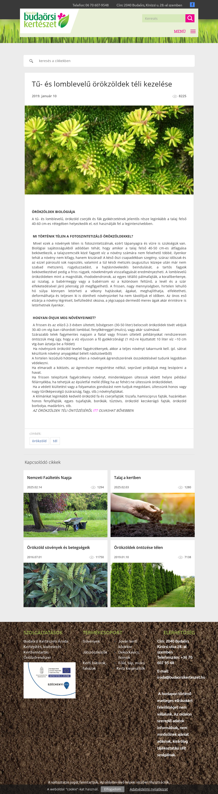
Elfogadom (112, 789)
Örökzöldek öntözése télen (138, 547)
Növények (91, 641)
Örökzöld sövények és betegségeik (58, 547)
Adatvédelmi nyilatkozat (149, 789)
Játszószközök (95, 651)
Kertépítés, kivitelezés (42, 646)
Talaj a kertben (127, 477)
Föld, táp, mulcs (131, 662)
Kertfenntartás (36, 651)
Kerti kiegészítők (130, 668)
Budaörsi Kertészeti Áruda (46, 641)
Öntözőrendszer (37, 657)
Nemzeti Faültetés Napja (49, 477)
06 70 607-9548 (97, 5)
